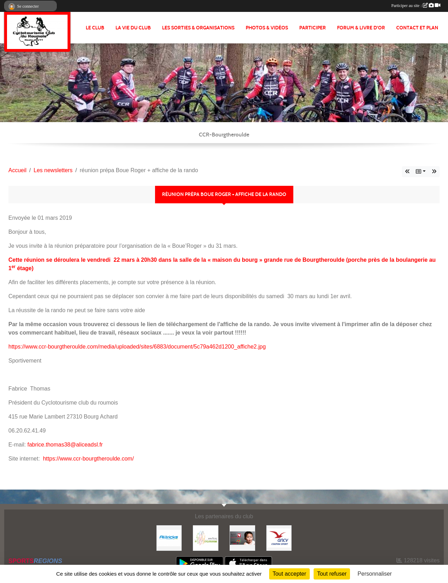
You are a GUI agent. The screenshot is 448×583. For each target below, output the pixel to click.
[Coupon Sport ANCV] (279, 538)
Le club (95, 28)
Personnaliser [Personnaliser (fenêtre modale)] (375, 574)
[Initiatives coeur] (242, 538)
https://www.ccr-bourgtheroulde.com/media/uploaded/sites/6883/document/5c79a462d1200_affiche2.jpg (137, 347)
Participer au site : (415, 5)
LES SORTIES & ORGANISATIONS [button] (198, 28)
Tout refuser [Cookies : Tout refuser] (331, 574)
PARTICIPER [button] (312, 28)
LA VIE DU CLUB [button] (133, 28)
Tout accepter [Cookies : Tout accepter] (289, 574)
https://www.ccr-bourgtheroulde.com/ (88, 459)
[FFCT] (205, 538)
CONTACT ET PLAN (417, 28)
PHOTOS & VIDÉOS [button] (267, 28)
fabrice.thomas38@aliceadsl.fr (65, 445)
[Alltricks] (169, 538)
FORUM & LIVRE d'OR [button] (361, 28)
